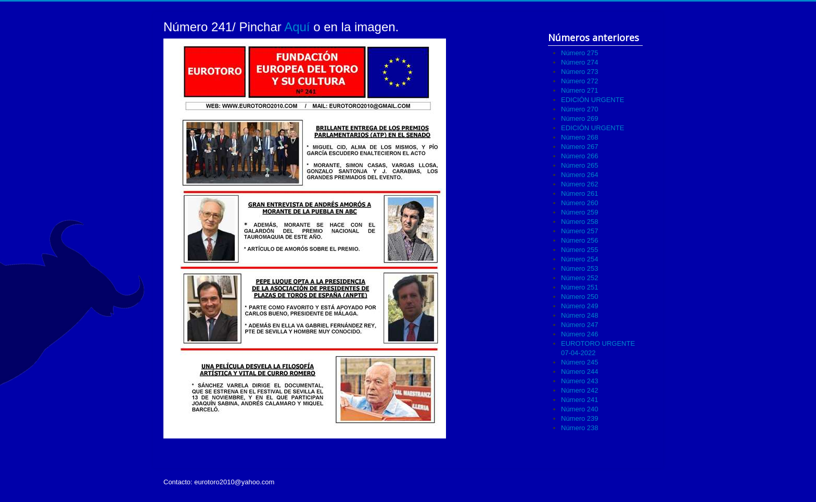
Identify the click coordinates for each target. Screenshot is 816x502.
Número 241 (579, 400)
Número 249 (579, 306)
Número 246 (579, 334)
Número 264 (579, 175)
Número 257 (579, 231)
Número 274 (579, 62)
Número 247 (579, 325)
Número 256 (579, 240)
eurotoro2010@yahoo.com (234, 482)
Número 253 (579, 268)
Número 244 (579, 371)
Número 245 (579, 362)
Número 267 (579, 146)
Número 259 (579, 212)
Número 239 (579, 418)
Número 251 (579, 287)
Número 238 (579, 428)
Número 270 (579, 109)
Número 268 (579, 137)
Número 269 (579, 118)
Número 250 (579, 296)
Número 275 (579, 53)
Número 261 (579, 193)
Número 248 (579, 315)
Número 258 (579, 221)
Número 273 (579, 72)
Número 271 (579, 90)
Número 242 (579, 390)
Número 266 (579, 156)
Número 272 (579, 81)
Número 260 (579, 203)
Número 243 (579, 381)
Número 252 (579, 278)
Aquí (297, 27)
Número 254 (579, 259)
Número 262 (579, 184)
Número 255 (579, 250)
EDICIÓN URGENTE (592, 100)
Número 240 (579, 409)
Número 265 (579, 165)
